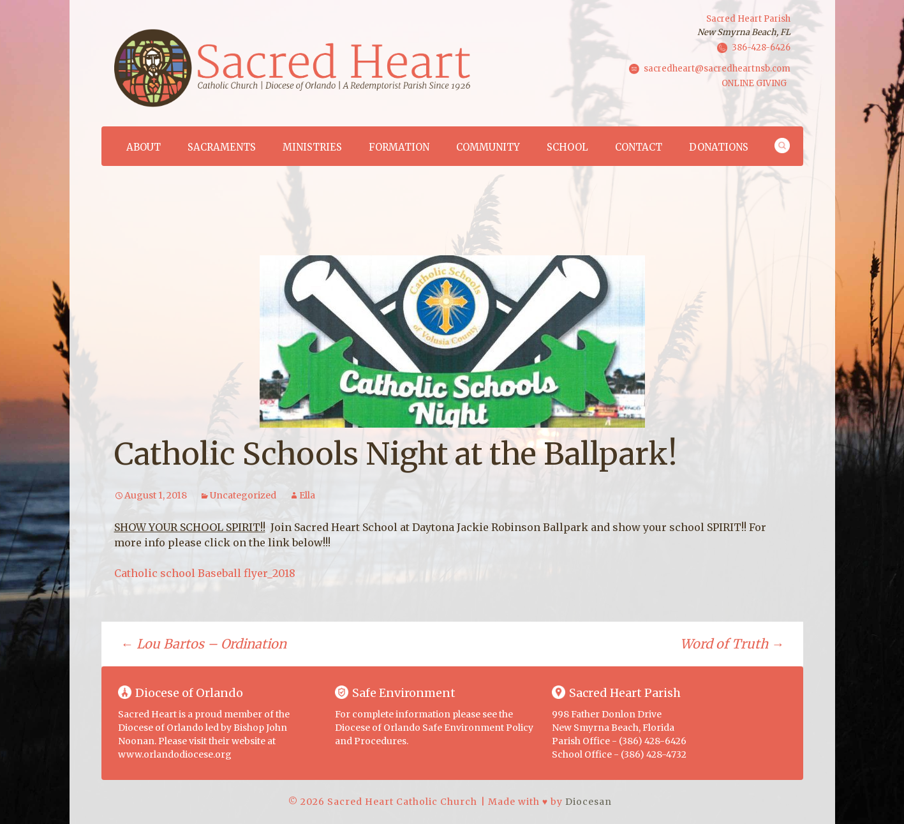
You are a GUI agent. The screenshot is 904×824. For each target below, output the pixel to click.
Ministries (312, 147)
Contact (638, 147)
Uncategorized (243, 495)
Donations (718, 147)
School (567, 147)
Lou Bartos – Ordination (203, 644)
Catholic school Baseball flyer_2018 (204, 573)
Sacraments (222, 147)
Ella (307, 495)
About (143, 147)
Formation (399, 147)
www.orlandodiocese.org (175, 754)
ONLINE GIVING (754, 83)
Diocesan (588, 801)
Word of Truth (732, 644)
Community (488, 147)
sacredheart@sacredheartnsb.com (717, 68)
